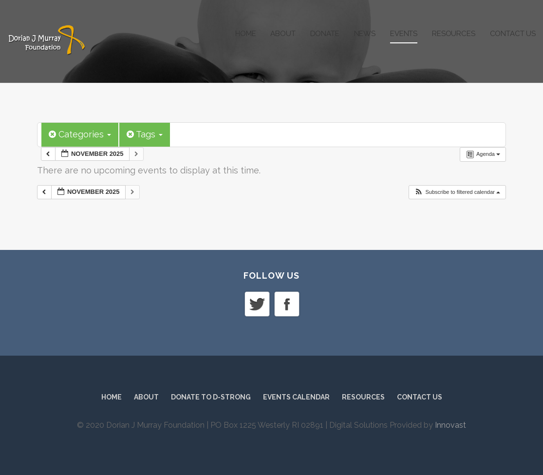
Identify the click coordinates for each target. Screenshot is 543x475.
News (364, 33)
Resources (453, 33)
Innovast (450, 425)
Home (245, 33)
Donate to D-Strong (211, 397)
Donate (324, 33)
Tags (145, 134)
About (282, 33)
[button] (457, 192)
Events (403, 33)
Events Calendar (296, 397)
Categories (80, 134)
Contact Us (513, 33)
